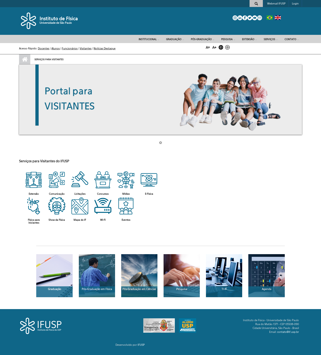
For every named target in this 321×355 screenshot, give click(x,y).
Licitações (79, 193)
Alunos (55, 48)
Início (24, 59)
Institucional (148, 39)
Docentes (43, 48)
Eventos (126, 219)
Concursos (103, 193)
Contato (290, 39)
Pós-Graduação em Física (97, 289)
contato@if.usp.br (288, 331)
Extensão (248, 39)
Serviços (269, 39)
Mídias (126, 193)
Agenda (266, 289)
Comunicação (56, 193)
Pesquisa (227, 39)
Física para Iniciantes (34, 221)
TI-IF (224, 289)
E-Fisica (149, 193)
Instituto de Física (59, 18)
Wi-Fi (103, 219)
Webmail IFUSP (276, 3)
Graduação (173, 39)
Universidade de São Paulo (56, 22)
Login (295, 3)
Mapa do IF (79, 219)
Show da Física (57, 219)
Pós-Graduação (201, 39)
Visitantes (86, 48)
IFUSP (141, 344)
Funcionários (70, 48)
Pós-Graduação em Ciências (139, 289)
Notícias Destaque (104, 48)
